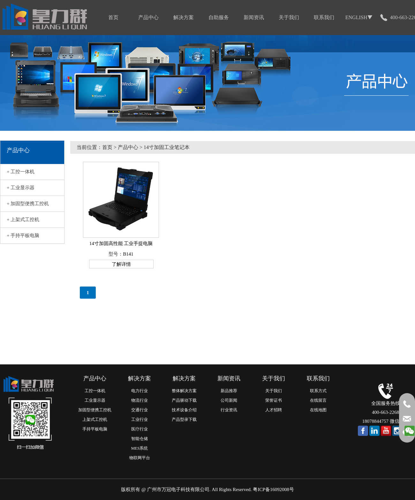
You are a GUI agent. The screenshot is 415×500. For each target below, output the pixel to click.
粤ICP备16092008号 (273, 489)
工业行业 (139, 419)
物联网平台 (139, 457)
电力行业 (139, 390)
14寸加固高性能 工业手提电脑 (121, 243)
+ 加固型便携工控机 (28, 203)
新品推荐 (229, 390)
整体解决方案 (184, 390)
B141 (128, 254)
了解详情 (121, 264)
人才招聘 (273, 409)
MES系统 (139, 448)
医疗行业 (139, 429)
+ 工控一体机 (20, 171)
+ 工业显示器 (20, 187)
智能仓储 (139, 438)
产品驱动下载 (184, 400)
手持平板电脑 (94, 429)
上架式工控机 (94, 419)
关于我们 (273, 390)
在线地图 (318, 409)
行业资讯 (229, 409)
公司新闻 (229, 400)
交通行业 (139, 409)
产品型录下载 (184, 419)
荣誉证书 (273, 400)
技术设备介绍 (184, 409)
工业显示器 (95, 400)
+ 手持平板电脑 (23, 235)
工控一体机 (95, 390)
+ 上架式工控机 (23, 219)
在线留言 (318, 400)
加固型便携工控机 (94, 409)
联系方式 (318, 390)
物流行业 (139, 400)
